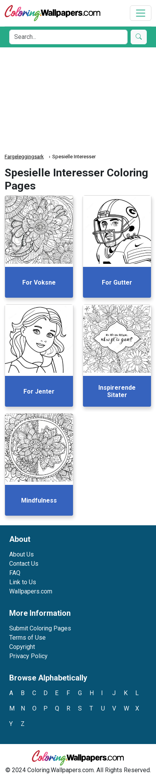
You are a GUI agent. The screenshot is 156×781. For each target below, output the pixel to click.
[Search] (68, 37)
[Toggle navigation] (140, 13)
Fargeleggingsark (24, 156)
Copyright (22, 646)
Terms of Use (27, 637)
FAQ (14, 573)
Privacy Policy (28, 656)
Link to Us (22, 582)
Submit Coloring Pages (40, 628)
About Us (21, 554)
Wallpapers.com (30, 591)
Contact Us (23, 563)
